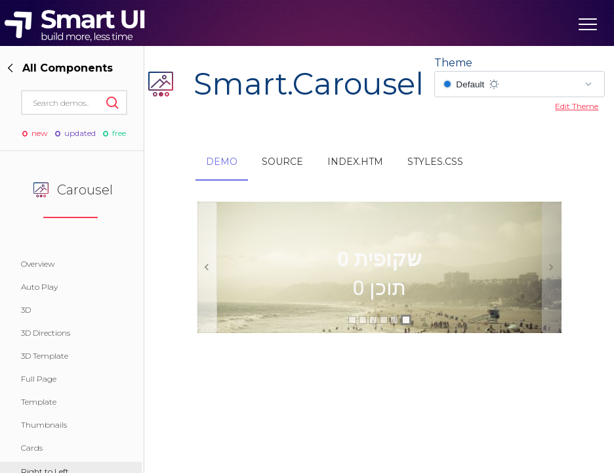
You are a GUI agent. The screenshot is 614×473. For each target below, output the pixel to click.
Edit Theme (576, 106)
